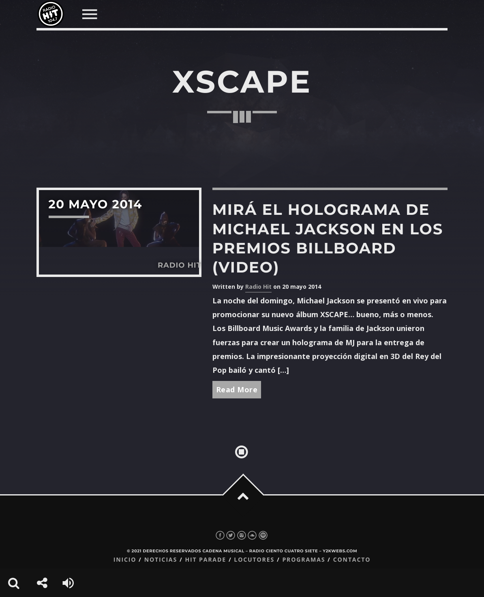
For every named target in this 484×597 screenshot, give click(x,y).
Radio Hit (258, 286)
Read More (237, 389)
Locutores (254, 560)
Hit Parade (205, 560)
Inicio (125, 560)
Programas (303, 560)
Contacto (352, 560)
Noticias (160, 560)
